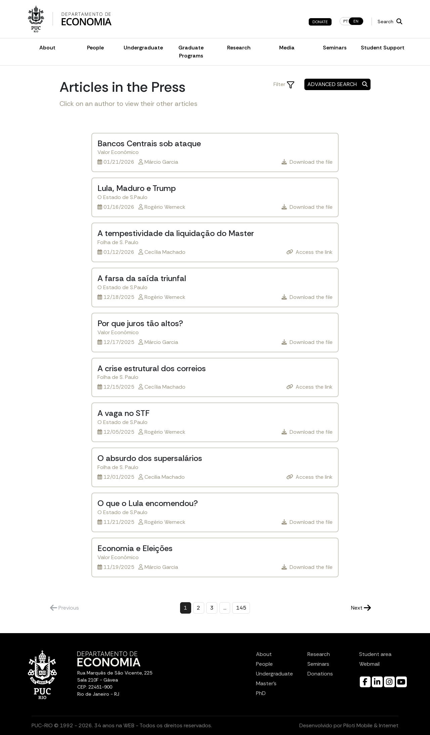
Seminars (335, 47)
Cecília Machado (164, 252)
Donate (320, 22)
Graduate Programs (191, 51)
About (47, 47)
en (355, 21)
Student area (375, 654)
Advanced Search (337, 84)
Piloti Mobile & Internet (370, 725)
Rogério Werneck (164, 206)
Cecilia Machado (164, 476)
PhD (261, 693)
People (95, 47)
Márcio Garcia (161, 161)
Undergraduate (143, 47)
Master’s (266, 683)
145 (241, 607)
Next (361, 607)
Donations (320, 673)
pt (345, 21)
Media (287, 47)
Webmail (369, 663)
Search (390, 21)
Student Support (382, 47)
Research (239, 47)
